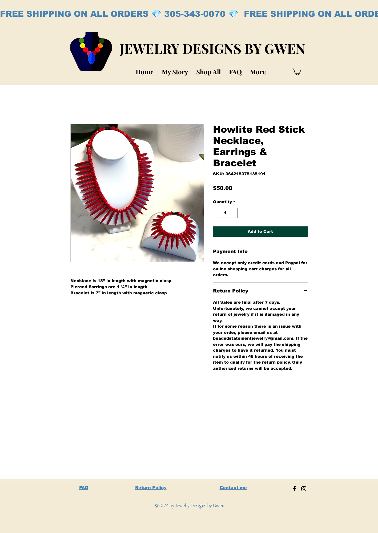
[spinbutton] (225, 213)
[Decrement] (217, 213)
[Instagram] (303, 488)
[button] (296, 71)
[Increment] (233, 213)
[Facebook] (294, 488)
